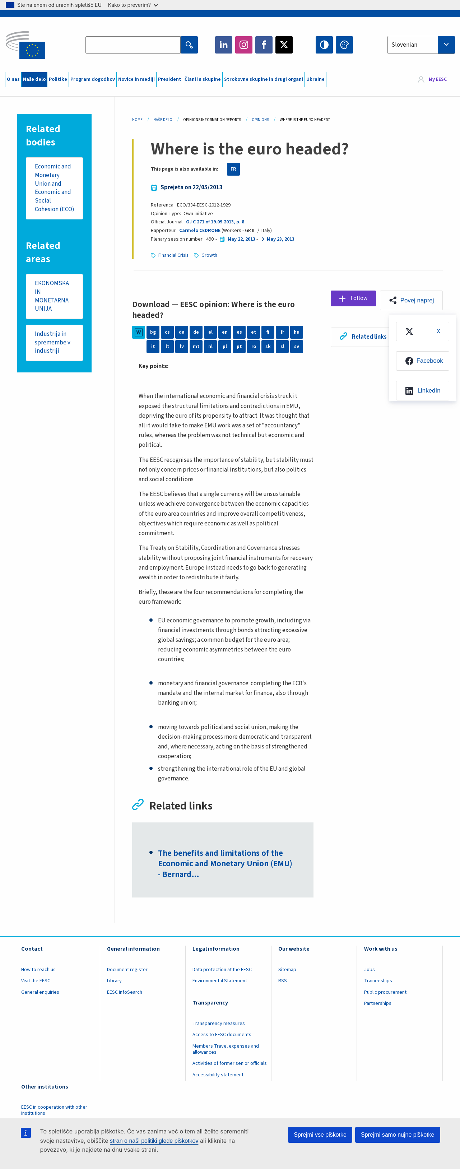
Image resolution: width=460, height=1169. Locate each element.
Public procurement (385, 992)
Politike (58, 79)
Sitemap (287, 970)
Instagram (243, 45)
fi (267, 332)
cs (167, 332)
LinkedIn (223, 45)
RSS (282, 981)
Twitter (284, 45)
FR (233, 169)
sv (296, 346)
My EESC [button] (438, 79)
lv (182, 346)
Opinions (260, 119)
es (239, 332)
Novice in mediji (136, 79)
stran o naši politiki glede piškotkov (154, 1141)
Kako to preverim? (133, 5)
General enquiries (40, 992)
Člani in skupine (203, 79)
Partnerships (377, 1003)
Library (114, 981)
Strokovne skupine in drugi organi (263, 79)
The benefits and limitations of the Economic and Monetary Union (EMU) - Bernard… (226, 864)
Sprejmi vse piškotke (320, 1135)
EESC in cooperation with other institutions (54, 1110)
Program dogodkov (92, 79)
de (196, 332)
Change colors (344, 45)
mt (196, 346)
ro (253, 346)
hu (296, 332)
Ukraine (315, 79)
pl (225, 346)
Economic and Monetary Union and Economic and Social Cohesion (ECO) (53, 192)
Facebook (264, 45)
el (210, 332)
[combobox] (421, 45)
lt (167, 346)
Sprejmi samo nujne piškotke (398, 1135)
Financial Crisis (174, 255)
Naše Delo (162, 119)
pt (239, 346)
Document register (127, 970)
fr (282, 332)
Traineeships (378, 981)
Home (137, 119)
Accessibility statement (217, 1075)
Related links (368, 337)
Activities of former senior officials (229, 1063)
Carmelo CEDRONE (200, 230)
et (253, 332)
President (169, 79)
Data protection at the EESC (222, 970)
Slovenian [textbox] (404, 45)
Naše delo (34, 79)
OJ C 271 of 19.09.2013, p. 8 (215, 222)
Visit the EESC (35, 981)
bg (153, 332)
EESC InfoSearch (124, 992)
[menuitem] (422, 332)
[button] (411, 300)
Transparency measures (218, 1023)
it (153, 346)
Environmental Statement (219, 981)
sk (268, 346)
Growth (210, 255)
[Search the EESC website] (133, 45)
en (225, 332)
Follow (358, 298)
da (182, 332)
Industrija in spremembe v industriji (52, 352)
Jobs (369, 970)
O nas (13, 79)
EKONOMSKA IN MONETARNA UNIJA (52, 305)
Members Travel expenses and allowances (225, 1049)
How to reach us (38, 970)
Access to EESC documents (221, 1035)
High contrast (324, 45)
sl (282, 346)
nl (210, 346)
